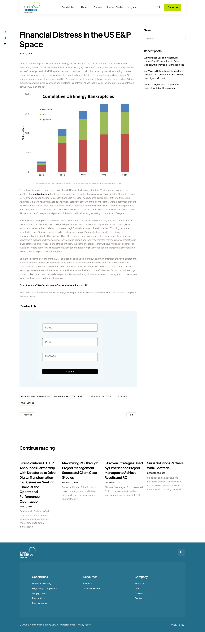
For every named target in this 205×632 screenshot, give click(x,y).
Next (131, 415)
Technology (121, 396)
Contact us (173, 7)
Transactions (27, 403)
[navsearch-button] (158, 7)
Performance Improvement (99, 396)
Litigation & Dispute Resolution (35, 396)
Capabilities (69, 7)
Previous (28, 415)
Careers (98, 7)
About (85, 7)
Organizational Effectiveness (68, 396)
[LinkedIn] (181, 552)
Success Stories (114, 7)
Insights (132, 7)
